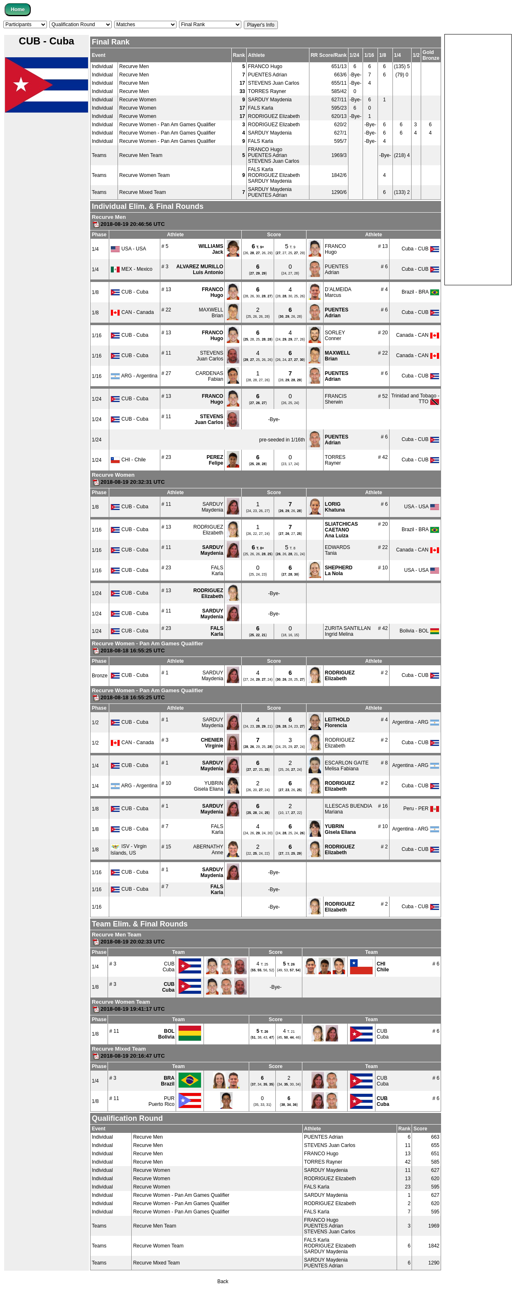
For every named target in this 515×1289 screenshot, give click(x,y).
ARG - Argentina (133, 376)
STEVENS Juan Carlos (273, 83)
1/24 (96, 399)
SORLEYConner (335, 335)
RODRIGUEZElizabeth (208, 530)
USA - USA (128, 249)
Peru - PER (421, 808)
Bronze (100, 676)
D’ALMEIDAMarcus (338, 292)
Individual (102, 66)
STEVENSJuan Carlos (209, 356)
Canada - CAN (417, 335)
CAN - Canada (132, 312)
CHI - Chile (128, 460)
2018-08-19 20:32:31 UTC (128, 482)
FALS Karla (260, 108)
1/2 (95, 722)
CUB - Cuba (129, 292)
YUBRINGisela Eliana (208, 786)
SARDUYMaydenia (212, 507)
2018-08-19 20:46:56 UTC (128, 224)
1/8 (95, 292)
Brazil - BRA (420, 292)
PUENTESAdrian (336, 269)
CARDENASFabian (209, 376)
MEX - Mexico (131, 269)
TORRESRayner (335, 460)
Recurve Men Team (140, 155)
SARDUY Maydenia (270, 100)
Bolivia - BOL (419, 631)
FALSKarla (217, 570)
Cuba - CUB (420, 249)
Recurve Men (134, 66)
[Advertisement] (478, 159)
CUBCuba (168, 967)
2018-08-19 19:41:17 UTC (128, 1009)
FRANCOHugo (335, 249)
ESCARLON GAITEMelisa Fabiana (346, 766)
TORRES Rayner (267, 91)
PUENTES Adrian (267, 75)
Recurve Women (137, 100)
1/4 (95, 249)
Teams (99, 155)
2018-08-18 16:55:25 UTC (128, 650)
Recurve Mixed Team (142, 192)
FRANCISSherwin (336, 399)
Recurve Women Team (144, 175)
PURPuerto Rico (161, 1101)
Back (222, 1281)
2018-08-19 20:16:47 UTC (128, 1056)
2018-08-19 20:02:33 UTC (128, 942)
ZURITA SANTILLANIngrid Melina (347, 631)
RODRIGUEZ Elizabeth (274, 116)
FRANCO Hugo (265, 66)
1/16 (96, 335)
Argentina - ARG (415, 722)
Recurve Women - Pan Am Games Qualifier (167, 124)
